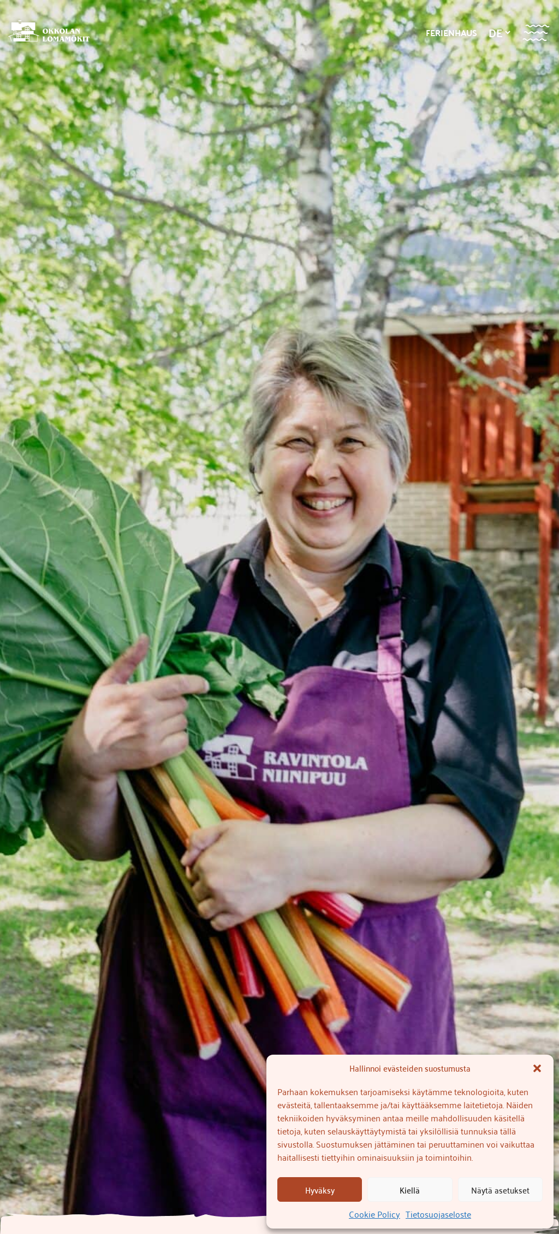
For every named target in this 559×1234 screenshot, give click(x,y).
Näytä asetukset (500, 1189)
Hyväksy (320, 1189)
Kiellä (410, 1189)
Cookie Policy (374, 1213)
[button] (537, 1068)
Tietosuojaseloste (438, 1213)
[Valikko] (536, 33)
